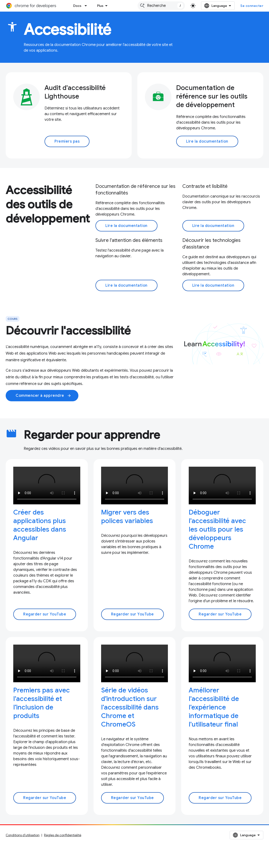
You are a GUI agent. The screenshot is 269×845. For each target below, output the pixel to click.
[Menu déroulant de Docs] (87, 6)
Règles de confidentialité (62, 835)
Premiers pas (67, 141)
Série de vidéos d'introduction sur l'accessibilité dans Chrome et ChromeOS (130, 707)
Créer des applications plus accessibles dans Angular (39, 525)
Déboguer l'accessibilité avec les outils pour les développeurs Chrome (217, 529)
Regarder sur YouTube (44, 614)
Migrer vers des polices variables (127, 516)
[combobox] (161, 5)
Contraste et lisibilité (205, 186)
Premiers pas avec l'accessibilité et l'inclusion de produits (41, 703)
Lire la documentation (207, 141)
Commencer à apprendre (43, 395)
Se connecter (251, 6)
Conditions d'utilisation (23, 835)
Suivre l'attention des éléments (128, 240)
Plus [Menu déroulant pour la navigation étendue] (100, 6)
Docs (77, 6)
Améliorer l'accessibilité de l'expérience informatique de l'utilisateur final (214, 707)
